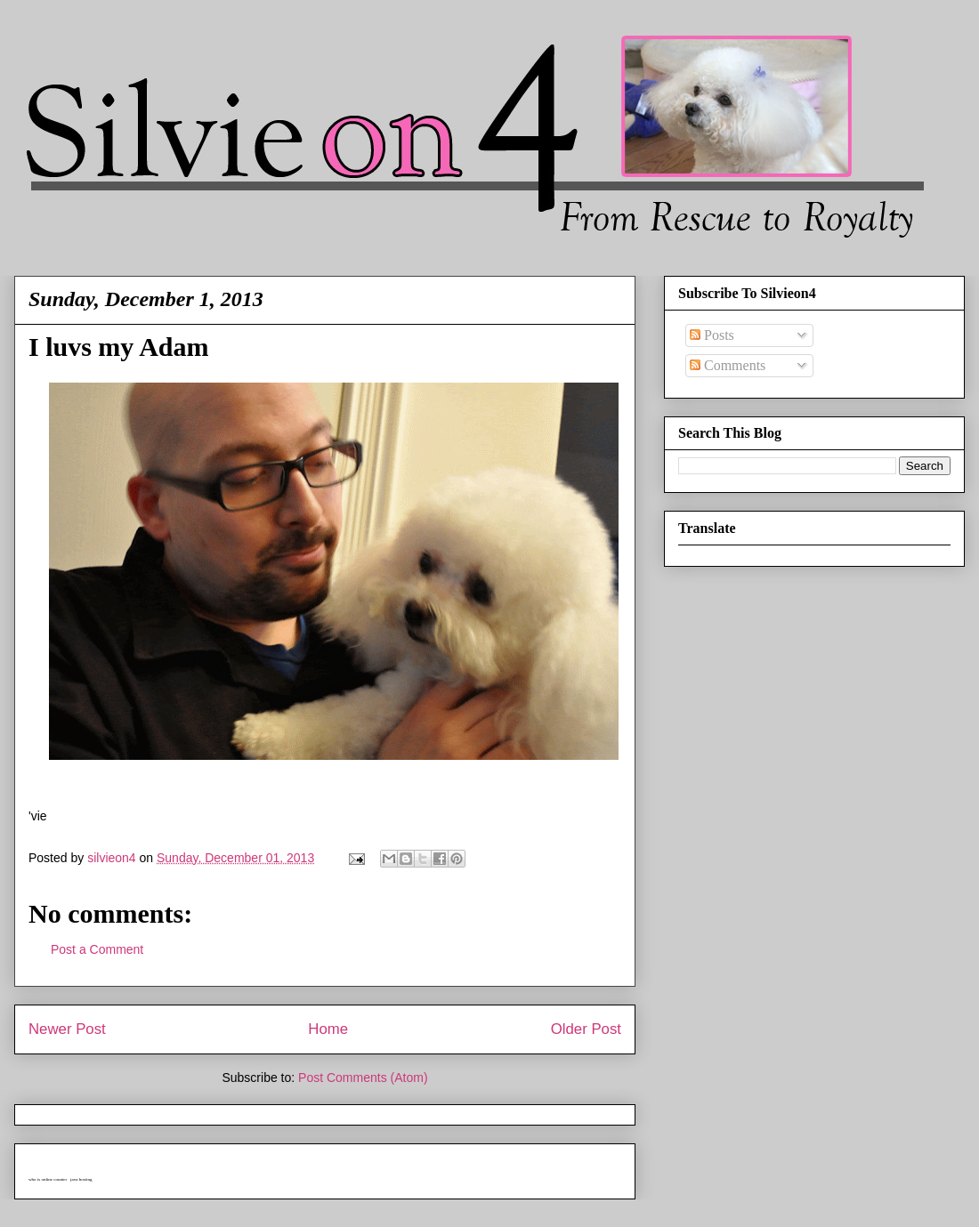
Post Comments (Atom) (362, 1077)
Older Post (586, 1029)
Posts (712, 335)
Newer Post (67, 1029)
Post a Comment (97, 949)
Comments (727, 365)
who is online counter (47, 1179)
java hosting (81, 1179)
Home (328, 1029)
